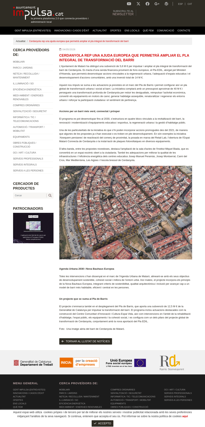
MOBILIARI (64, 389)
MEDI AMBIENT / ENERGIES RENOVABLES (80, 407)
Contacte (19, 414)
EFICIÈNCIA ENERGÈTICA (72, 403)
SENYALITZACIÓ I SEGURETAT (125, 393)
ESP (180, 4)
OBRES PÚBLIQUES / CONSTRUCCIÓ (129, 407)
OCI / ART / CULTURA (174, 389)
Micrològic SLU (169, 425)
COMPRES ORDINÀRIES (122, 389)
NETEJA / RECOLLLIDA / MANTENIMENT (79, 396)
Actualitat (20, 41)
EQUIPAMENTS (118, 403)
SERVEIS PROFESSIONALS (178, 393)
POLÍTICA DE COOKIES (24, 424)
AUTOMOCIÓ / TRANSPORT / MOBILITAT (130, 400)
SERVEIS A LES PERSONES (178, 400)
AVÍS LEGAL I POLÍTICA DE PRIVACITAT (61, 424)
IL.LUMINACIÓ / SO (68, 400)
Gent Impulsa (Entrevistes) (29, 389)
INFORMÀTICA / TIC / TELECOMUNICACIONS (132, 396)
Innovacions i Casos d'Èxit (28, 393)
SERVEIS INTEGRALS (175, 396)
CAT (189, 4)
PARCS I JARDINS (68, 393)
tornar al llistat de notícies (86, 341)
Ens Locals (19, 403)
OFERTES (18, 400)
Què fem (18, 407)
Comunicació (20, 410)
